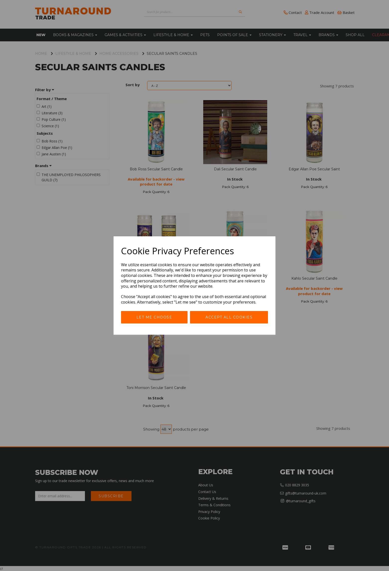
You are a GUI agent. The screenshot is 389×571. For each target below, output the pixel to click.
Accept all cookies (229, 317)
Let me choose (154, 317)
